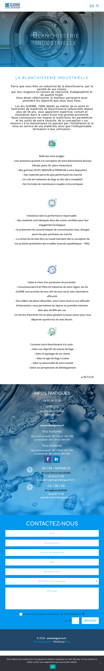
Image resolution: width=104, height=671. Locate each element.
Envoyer (90, 620)
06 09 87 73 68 (56, 494)
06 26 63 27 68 (56, 476)
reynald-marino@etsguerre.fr (56, 497)
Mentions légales (43, 641)
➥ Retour (87, 377)
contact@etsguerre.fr (52, 425)
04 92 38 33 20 (52, 400)
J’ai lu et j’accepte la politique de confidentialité (52, 614)
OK (52, 667)
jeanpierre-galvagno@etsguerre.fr (56, 479)
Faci (68, 641)
